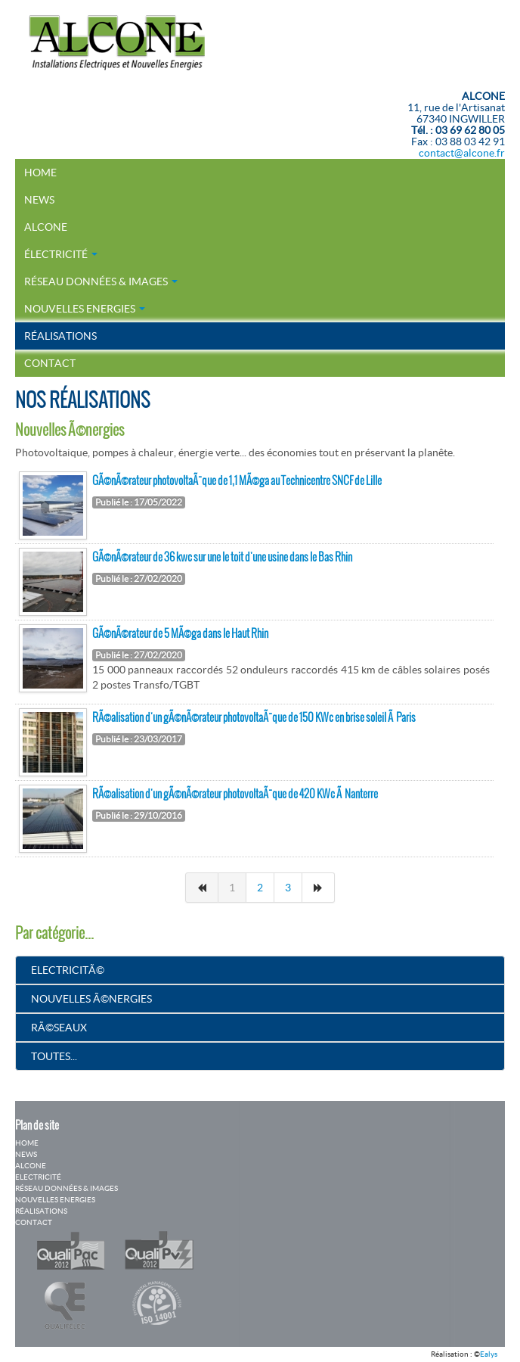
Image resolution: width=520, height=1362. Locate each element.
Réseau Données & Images (101, 281)
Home (40, 172)
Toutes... (54, 1056)
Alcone (45, 227)
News (39, 200)
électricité (61, 254)
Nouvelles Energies (84, 309)
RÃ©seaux (59, 1028)
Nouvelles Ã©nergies (91, 999)
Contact (50, 363)
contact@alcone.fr (462, 153)
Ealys (488, 1354)
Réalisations (60, 336)
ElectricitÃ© (67, 970)
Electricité (38, 1177)
